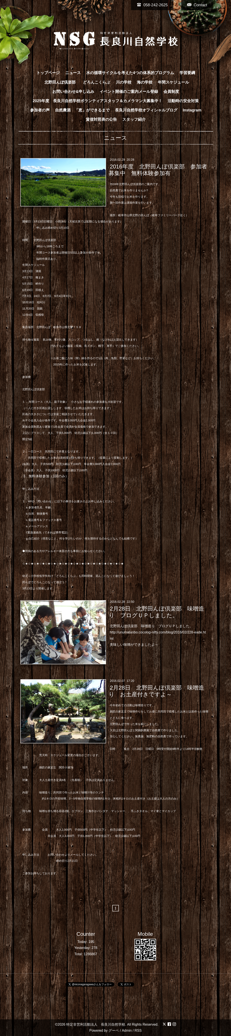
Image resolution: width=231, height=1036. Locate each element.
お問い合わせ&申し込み (73, 91)
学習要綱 (187, 73)
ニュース (73, 73)
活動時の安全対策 (183, 101)
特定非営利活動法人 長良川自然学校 (95, 1024)
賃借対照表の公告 (101, 119)
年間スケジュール (173, 82)
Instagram (192, 110)
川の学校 (123, 82)
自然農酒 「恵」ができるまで (82, 110)
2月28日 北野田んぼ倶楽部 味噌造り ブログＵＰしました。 (156, 612)
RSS (138, 1030)
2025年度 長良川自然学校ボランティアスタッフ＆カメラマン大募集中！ (97, 101)
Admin (127, 1030)
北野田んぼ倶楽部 (61, 82)
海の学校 (144, 82)
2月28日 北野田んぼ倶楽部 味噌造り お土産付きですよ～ (156, 691)
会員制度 (171, 91)
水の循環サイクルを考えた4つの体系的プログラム (130, 73)
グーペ (113, 1030)
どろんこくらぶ (96, 82)
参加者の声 (40, 110)
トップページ (48, 73)
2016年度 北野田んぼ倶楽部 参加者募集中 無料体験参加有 (158, 169)
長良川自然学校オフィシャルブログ (146, 110)
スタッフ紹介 (134, 119)
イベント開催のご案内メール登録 (129, 91)
